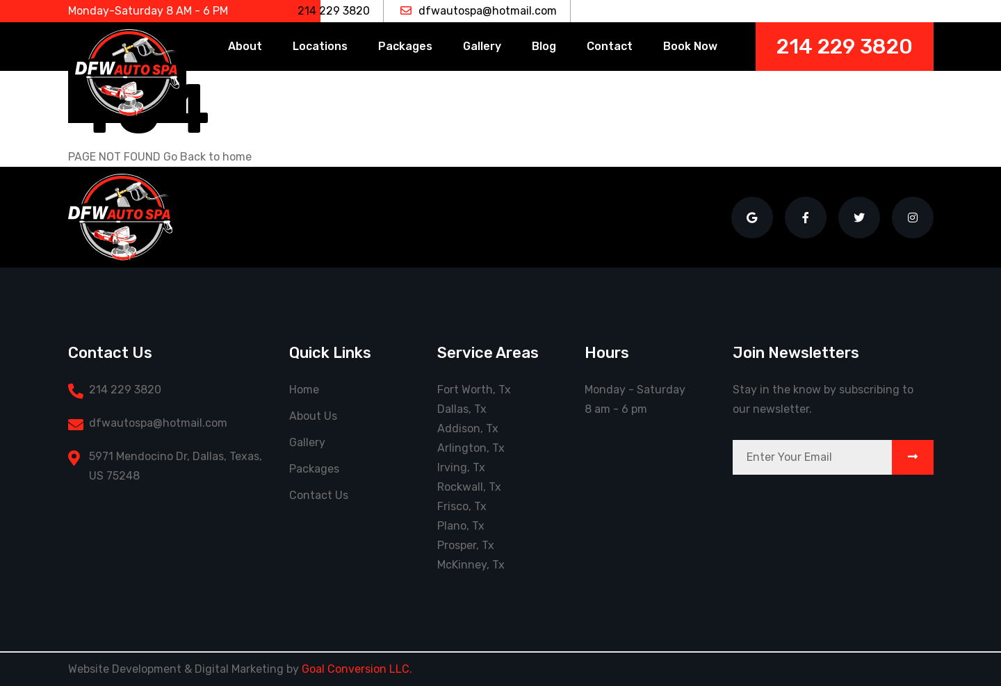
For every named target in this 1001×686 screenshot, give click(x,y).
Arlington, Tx (471, 448)
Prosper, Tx (465, 545)
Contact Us (318, 495)
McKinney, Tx (471, 564)
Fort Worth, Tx (474, 389)
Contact (610, 46)
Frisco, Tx (462, 506)
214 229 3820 (324, 10)
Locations (320, 46)
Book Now (690, 46)
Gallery (482, 46)
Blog (544, 46)
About (245, 46)
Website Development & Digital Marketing (176, 669)
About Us (313, 416)
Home (304, 389)
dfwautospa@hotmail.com (478, 10)
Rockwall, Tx (469, 486)
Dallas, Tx (462, 409)
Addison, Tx (467, 428)
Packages (405, 46)
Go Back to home (207, 156)
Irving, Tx (461, 467)
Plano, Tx (461, 525)
